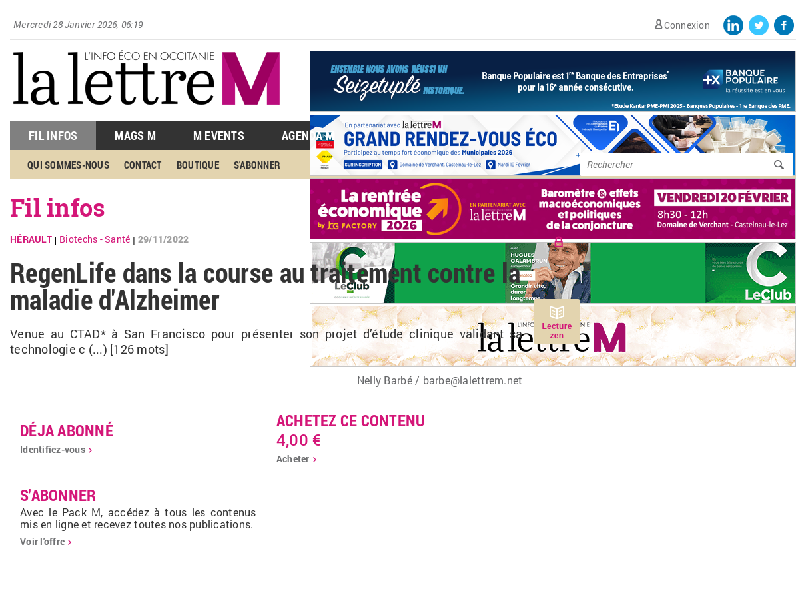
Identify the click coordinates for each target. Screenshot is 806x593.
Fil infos (57, 207)
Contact (143, 164)
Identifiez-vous (52, 449)
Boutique (198, 164)
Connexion (687, 25)
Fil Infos (53, 135)
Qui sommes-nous (68, 164)
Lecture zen (557, 331)
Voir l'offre (42, 541)
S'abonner (257, 164)
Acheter (293, 458)
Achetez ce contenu (351, 420)
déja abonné (66, 430)
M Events (218, 135)
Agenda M (308, 135)
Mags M (135, 135)
